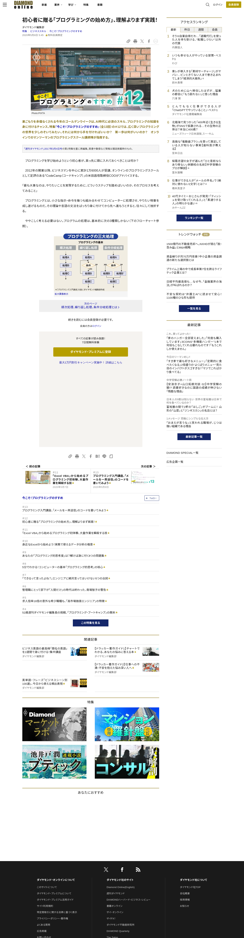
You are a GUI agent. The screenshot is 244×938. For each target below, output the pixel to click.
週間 (201, 29)
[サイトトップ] (39, 6)
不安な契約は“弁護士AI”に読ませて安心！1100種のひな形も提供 (194, 296)
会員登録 (214, 6)
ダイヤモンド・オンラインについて (56, 802)
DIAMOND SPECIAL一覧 (183, 452)
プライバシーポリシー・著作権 (52, 841)
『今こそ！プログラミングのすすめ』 (77, 126)
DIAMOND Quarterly (118, 853)
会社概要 (185, 816)
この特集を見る (90, 545)
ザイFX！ (111, 841)
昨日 (187, 29)
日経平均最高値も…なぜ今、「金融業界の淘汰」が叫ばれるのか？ (194, 283)
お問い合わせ (44, 859)
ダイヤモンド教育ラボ (118, 878)
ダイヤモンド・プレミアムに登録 (90, 351)
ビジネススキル (38, 31)
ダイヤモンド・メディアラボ (120, 885)
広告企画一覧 (175, 461)
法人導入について (46, 866)
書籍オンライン (114, 828)
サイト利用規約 (45, 828)
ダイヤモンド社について (193, 802)
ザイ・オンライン (115, 834)
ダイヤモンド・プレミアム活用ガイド (55, 822)
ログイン (198, 6)
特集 (105, 6)
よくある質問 (43, 847)
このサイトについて (47, 809)
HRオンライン (114, 866)
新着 (64, 6)
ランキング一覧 (194, 218)
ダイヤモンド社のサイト (120, 802)
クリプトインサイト (116, 872)
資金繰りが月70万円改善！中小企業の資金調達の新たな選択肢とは (194, 258)
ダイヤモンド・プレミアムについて (54, 816)
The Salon (112, 859)
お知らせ (184, 828)
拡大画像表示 (61, 294)
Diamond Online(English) (121, 809)
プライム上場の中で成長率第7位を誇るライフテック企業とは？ (194, 270)
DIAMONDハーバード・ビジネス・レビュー (128, 822)
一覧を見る (194, 308)
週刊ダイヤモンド (116, 816)
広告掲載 (42, 853)
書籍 (119, 6)
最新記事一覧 (194, 436)
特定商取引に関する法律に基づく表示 (57, 834)
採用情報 (185, 822)
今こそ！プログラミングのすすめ (65, 31)
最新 (173, 29)
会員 (215, 29)
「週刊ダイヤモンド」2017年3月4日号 (43, 148)
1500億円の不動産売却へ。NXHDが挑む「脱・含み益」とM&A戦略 (194, 245)
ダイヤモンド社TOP (190, 809)
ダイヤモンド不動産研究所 (120, 847)
